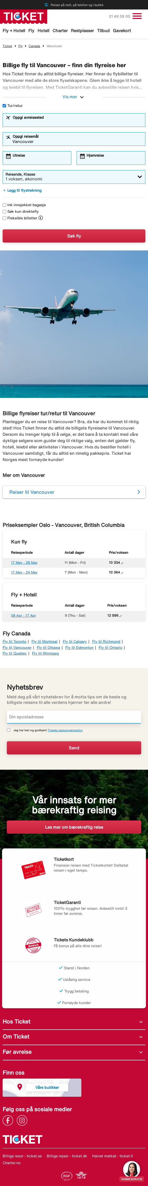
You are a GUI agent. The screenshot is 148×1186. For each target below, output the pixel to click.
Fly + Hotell (14, 30)
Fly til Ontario (110, 647)
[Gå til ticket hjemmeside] (23, 16)
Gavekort (122, 30)
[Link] (9, 1120)
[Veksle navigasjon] (137, 16)
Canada (34, 46)
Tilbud (103, 30)
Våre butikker (47, 1087)
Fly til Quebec (15, 653)
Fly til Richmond (106, 641)
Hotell (43, 30)
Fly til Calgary (75, 641)
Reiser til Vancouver (31, 492)
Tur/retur (13, 105)
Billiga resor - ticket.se (22, 1156)
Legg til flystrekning (22, 190)
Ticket (7, 46)
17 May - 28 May (24, 562)
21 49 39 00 (120, 16)
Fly (31, 30)
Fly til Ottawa (48, 647)
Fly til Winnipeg (45, 653)
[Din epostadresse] (74, 717)
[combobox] (77, 122)
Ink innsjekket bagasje (24, 205)
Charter (60, 30)
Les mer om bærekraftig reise (74, 827)
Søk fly (74, 236)
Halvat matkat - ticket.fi (112, 1156)
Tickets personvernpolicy (65, 730)
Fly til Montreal (44, 641)
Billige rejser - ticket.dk (67, 1156)
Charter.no (11, 1163)
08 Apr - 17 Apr (23, 615)
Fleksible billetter (20, 218)
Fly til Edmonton (79, 647)
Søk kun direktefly (21, 211)
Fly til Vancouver (17, 647)
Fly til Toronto (14, 641)
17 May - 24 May (24, 572)
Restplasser (82, 30)
